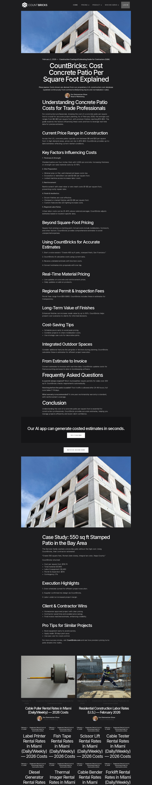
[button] (85, 5)
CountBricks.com (74, 640)
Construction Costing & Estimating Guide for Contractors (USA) (84, 59)
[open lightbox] (76, 451)
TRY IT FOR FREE (76, 435)
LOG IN (125, 5)
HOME (75, 5)
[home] (34, 5)
